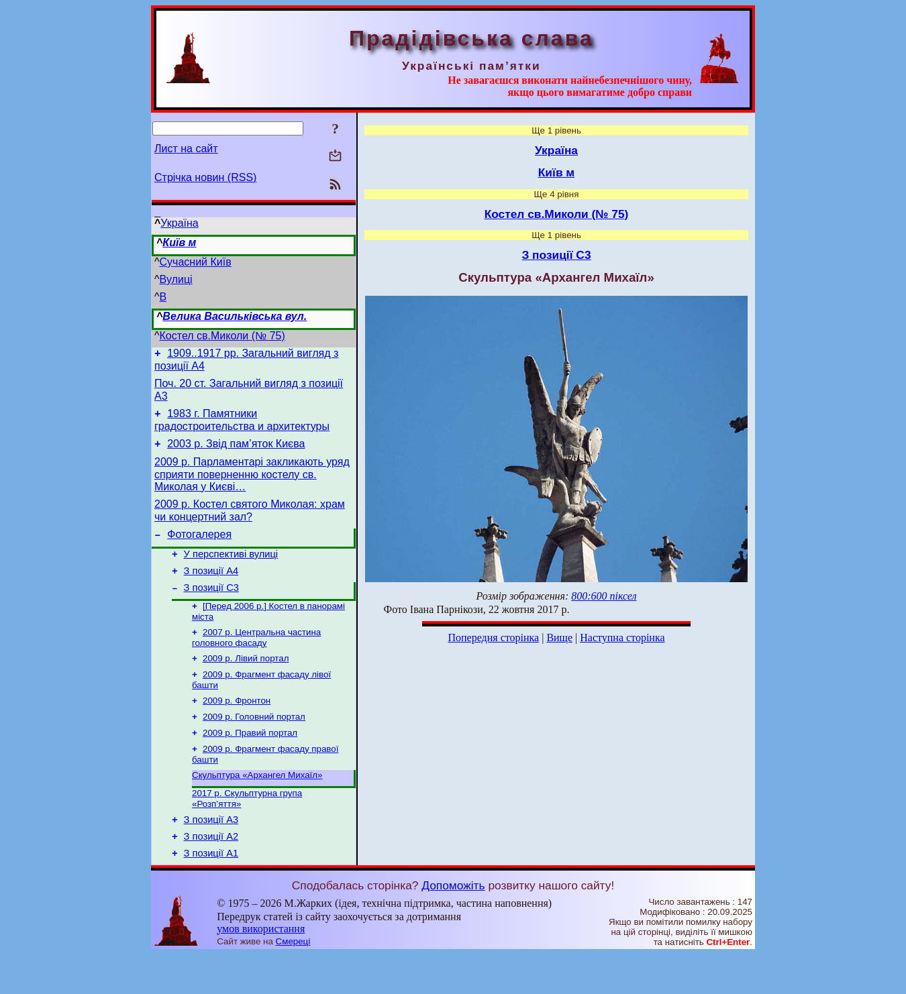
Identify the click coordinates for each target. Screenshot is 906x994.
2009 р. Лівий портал (246, 682)
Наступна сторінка (622, 637)
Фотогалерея (199, 548)
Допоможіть (453, 925)
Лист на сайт (186, 148)
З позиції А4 (211, 589)
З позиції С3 (211, 607)
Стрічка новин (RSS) (205, 177)
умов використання (261, 968)
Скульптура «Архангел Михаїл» (257, 807)
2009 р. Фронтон (236, 727)
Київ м (179, 242)
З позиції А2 (211, 874)
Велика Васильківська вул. (234, 316)
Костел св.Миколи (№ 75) (222, 335)
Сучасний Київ (196, 262)
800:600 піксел (603, 596)
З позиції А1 (211, 892)
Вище (559, 637)
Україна (179, 223)
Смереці (293, 981)
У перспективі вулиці (231, 570)
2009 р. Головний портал (254, 745)
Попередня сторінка (493, 637)
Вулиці (176, 279)
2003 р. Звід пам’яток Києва (236, 451)
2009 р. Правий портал (250, 762)
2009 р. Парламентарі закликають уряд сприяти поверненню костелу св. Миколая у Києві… (252, 484)
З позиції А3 (211, 855)
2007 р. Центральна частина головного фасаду (256, 660)
